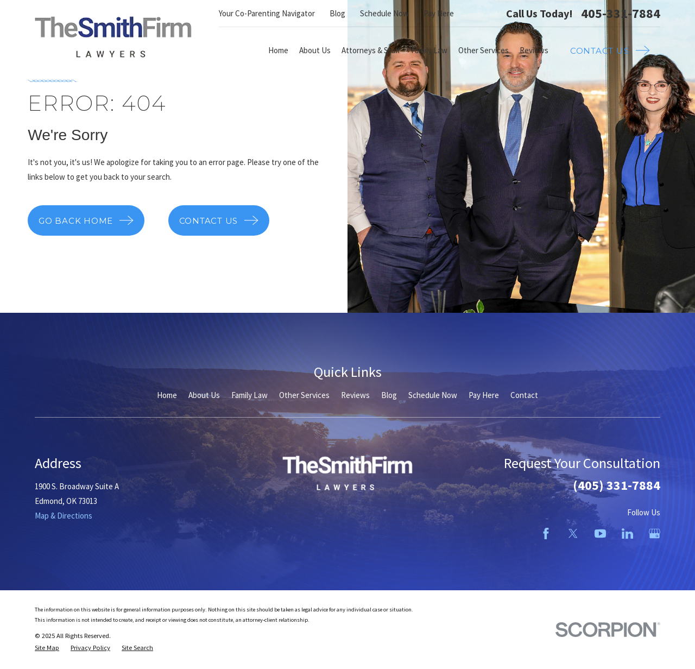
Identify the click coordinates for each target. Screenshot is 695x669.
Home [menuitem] (278, 50)
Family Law (249, 395)
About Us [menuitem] (315, 50)
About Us (204, 395)
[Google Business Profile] (654, 533)
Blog (337, 13)
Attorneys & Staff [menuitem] (371, 50)
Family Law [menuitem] (429, 50)
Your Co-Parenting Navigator (267, 13)
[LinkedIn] (627, 533)
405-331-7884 (620, 13)
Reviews (355, 395)
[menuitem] (47, 648)
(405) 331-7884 (616, 485)
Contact (524, 395)
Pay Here (439, 13)
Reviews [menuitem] (534, 50)
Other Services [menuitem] (483, 50)
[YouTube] (600, 533)
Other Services (304, 395)
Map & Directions (63, 515)
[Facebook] (546, 533)
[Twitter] (573, 533)
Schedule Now (384, 13)
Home (167, 395)
